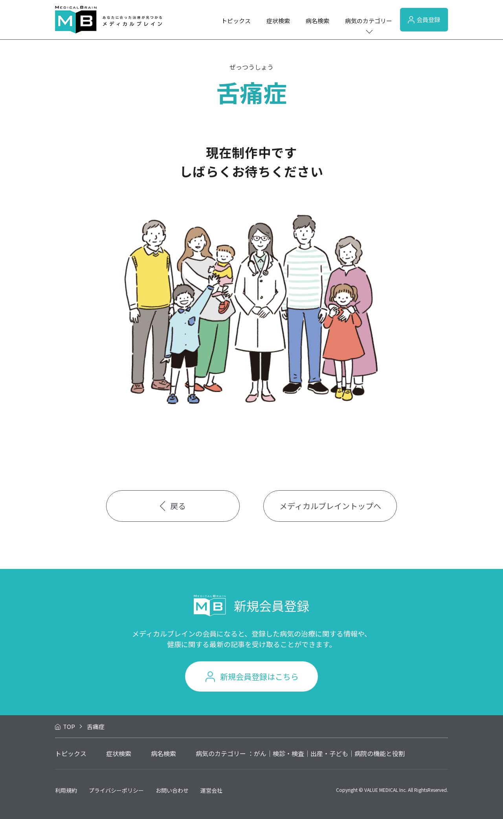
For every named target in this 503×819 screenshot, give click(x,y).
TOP (69, 726)
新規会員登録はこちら (259, 676)
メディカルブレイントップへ (330, 506)
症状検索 (278, 21)
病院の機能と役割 (379, 753)
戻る (173, 506)
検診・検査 (288, 753)
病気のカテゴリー (368, 21)
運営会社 (211, 790)
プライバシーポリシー (116, 790)
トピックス (236, 21)
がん (260, 753)
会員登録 (424, 19)
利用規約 (66, 790)
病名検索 (317, 21)
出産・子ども (329, 753)
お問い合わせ (172, 790)
